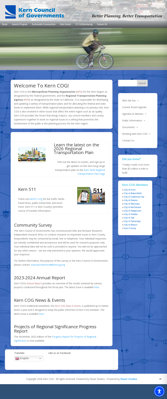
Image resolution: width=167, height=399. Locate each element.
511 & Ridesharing (84, 24)
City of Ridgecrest (132, 210)
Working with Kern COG (136, 134)
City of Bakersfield (133, 193)
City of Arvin (130, 190)
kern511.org (36, 198)
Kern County (130, 228)
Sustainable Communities (44, 24)
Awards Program (19, 24)
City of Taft (129, 217)
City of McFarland (132, 207)
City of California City (134, 197)
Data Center (65, 24)
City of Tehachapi (132, 221)
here (96, 287)
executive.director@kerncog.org (48, 264)
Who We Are (130, 100)
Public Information (133, 120)
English (22, 359)
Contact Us (102, 24)
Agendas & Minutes (134, 114)
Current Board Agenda (134, 107)
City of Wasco (130, 224)
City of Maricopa (132, 203)
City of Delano (131, 200)
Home (4, 24)
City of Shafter (131, 214)
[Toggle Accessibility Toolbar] (159, 391)
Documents (130, 127)
